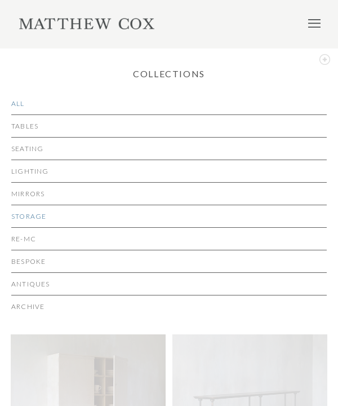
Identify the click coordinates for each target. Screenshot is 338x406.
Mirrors (28, 193)
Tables (24, 126)
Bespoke (28, 261)
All (18, 103)
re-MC (23, 239)
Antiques (30, 284)
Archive (28, 306)
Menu (314, 23)
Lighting (30, 171)
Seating (27, 148)
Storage (28, 216)
